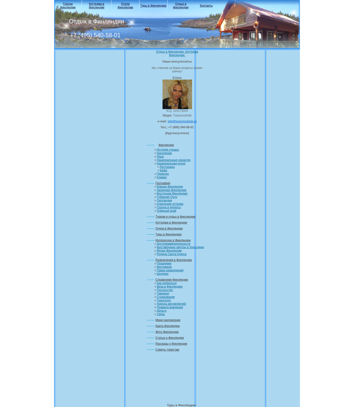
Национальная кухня (171, 163)
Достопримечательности (173, 243)
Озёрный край (166, 210)
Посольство (165, 290)
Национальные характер (174, 160)
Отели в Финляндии (169, 228)
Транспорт (164, 300)
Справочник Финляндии (172, 279)
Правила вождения (170, 307)
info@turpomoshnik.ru (182, 121)
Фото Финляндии (167, 332)
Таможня (163, 293)
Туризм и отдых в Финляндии (175, 216)
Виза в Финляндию (170, 286)
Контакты (206, 5)
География (163, 183)
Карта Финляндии (168, 326)
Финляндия (166, 145)
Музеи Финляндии (169, 250)
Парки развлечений (170, 270)
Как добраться (167, 283)
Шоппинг (163, 274)
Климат (162, 177)
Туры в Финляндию (153, 5)
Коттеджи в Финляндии (96, 5)
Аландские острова (170, 204)
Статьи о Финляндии (170, 338)
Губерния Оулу (167, 197)
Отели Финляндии (125, 5)
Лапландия (164, 200)
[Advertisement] (177, 379)
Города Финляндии (67, 5)
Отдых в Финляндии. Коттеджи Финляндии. (177, 53)
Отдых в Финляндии (181, 5)
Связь (161, 314)
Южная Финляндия (170, 186)
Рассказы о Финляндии (171, 343)
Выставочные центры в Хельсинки (180, 247)
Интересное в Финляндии (173, 240)
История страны (168, 149)
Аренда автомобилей (171, 304)
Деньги (161, 310)
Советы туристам (167, 349)
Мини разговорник (168, 320)
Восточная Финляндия (172, 193)
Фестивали (164, 267)
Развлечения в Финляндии (174, 260)
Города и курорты (169, 207)
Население (164, 153)
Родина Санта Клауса (172, 254)
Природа (163, 174)
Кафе (163, 170)
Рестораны (167, 167)
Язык (160, 156)
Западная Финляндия (171, 190)
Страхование (166, 297)
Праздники (164, 263)
